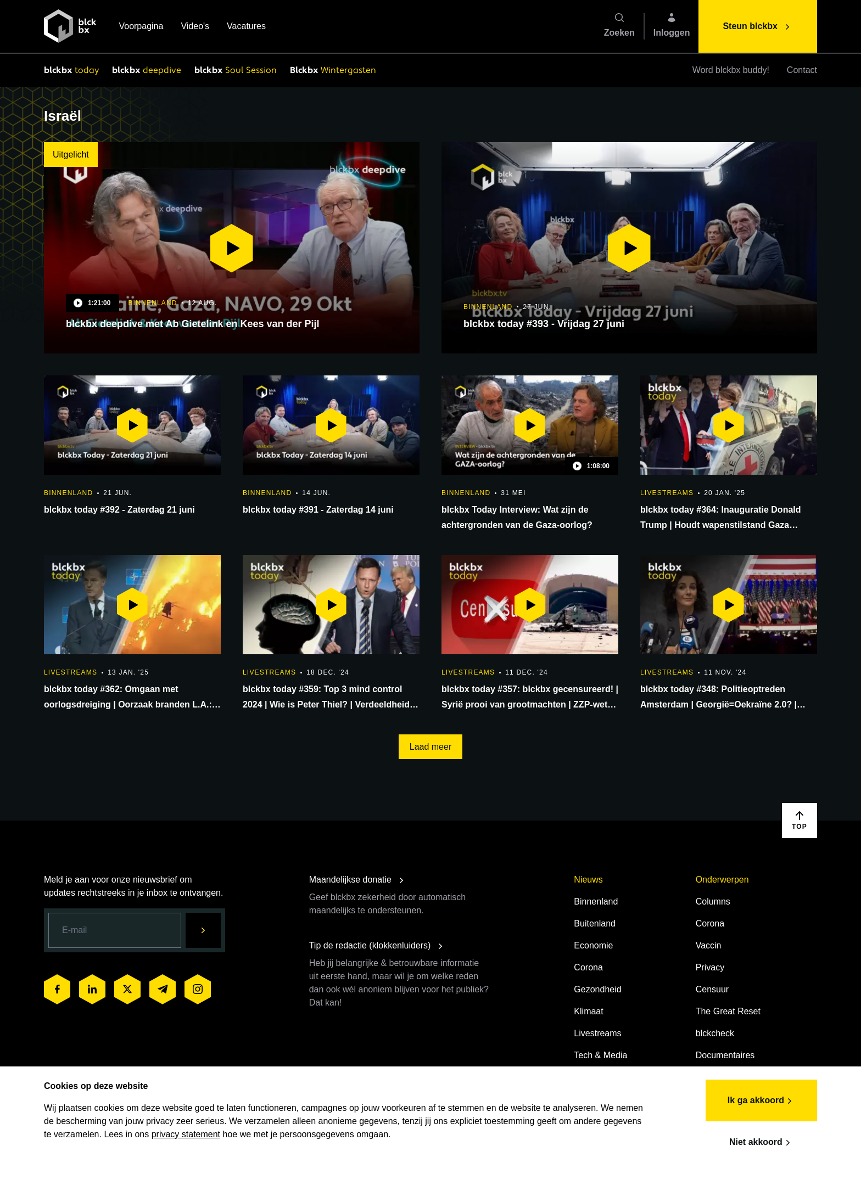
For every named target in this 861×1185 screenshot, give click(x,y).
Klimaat (588, 1011)
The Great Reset (728, 1011)
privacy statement (186, 1134)
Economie (593, 945)
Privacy (710, 967)
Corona (588, 967)
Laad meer (431, 746)
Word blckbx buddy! (730, 70)
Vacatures (246, 27)
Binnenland (596, 901)
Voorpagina (141, 27)
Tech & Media (600, 1055)
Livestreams (597, 1033)
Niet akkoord (761, 1142)
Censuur (712, 989)
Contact (802, 70)
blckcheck (715, 1033)
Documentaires (725, 1055)
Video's (195, 27)
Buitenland (595, 923)
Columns (713, 901)
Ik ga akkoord (761, 1101)
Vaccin (709, 945)
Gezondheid (597, 989)
